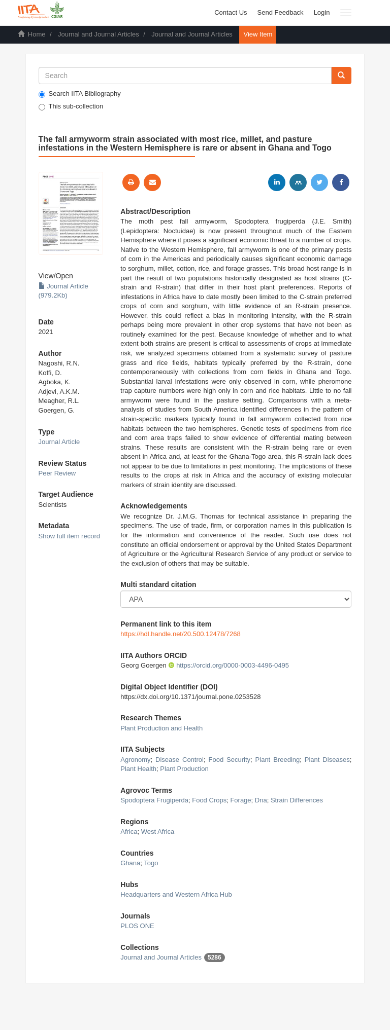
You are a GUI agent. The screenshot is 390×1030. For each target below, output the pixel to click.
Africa (128, 831)
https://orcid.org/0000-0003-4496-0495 (228, 665)
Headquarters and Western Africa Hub (176, 894)
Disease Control (179, 759)
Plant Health (138, 768)
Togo (151, 863)
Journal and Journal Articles (98, 34)
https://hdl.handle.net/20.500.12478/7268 (180, 634)
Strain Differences (297, 800)
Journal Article (59, 442)
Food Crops (209, 800)
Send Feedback (280, 12)
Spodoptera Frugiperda (154, 800)
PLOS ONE (137, 926)
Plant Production (184, 768)
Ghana (130, 863)
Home (37, 34)
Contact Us (230, 12)
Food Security (229, 759)
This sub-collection (71, 106)
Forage (240, 800)
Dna (261, 800)
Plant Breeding (277, 759)
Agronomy (135, 759)
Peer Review (57, 473)
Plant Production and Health (161, 728)
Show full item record (69, 536)
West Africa (158, 831)
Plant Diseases (327, 759)
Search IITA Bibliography (80, 94)
